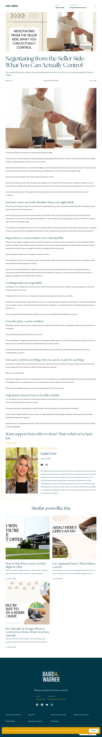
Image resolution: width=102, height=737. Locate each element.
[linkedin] (42, 705)
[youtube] (47, 705)
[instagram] (52, 705)
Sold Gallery (55, 721)
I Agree (93, 730)
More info (81, 730)
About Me (31, 715)
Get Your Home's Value (81, 715)
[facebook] (37, 705)
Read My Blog (10, 721)
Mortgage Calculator (35, 721)
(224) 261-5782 (46, 459)
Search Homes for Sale (58, 715)
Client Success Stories (13, 715)
